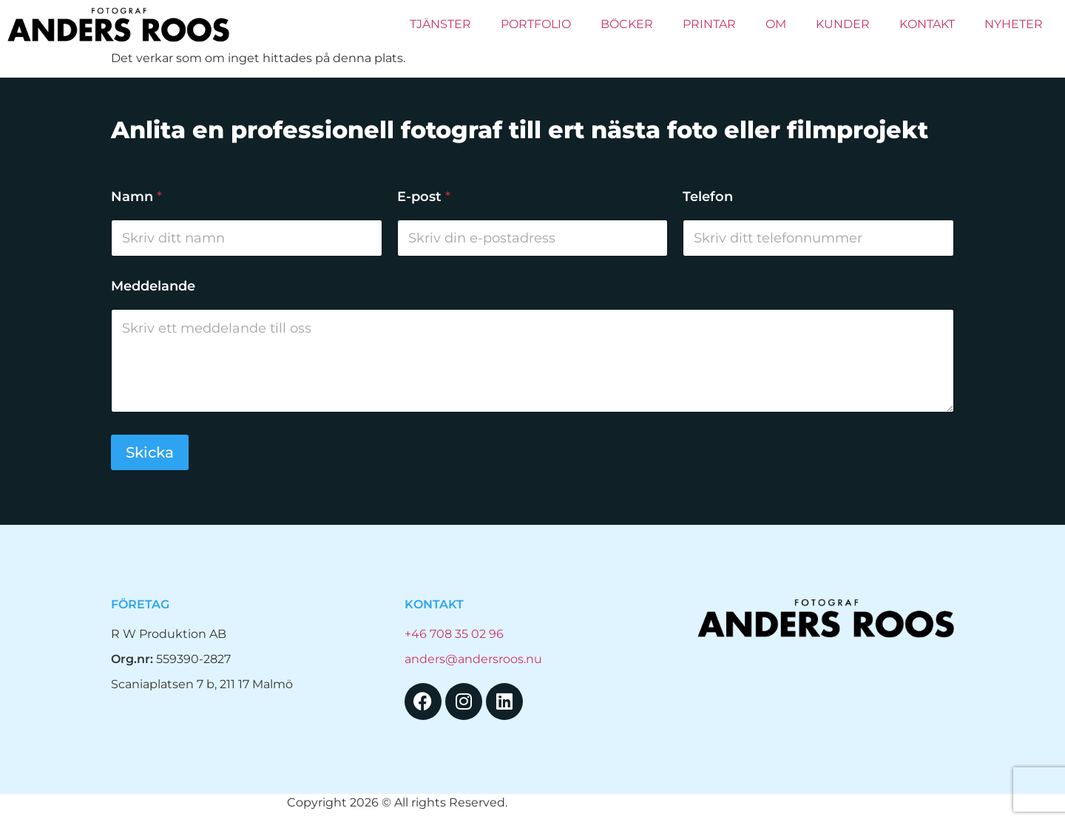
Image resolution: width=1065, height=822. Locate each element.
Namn (136, 197)
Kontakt (927, 24)
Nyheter (1013, 24)
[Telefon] (818, 238)
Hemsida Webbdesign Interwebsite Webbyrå (644, 802)
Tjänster (440, 24)
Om (775, 24)
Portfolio (536, 24)
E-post (423, 197)
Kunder (843, 24)
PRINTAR (709, 24)
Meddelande (153, 286)
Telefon (708, 197)
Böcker (627, 24)
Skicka (150, 452)
